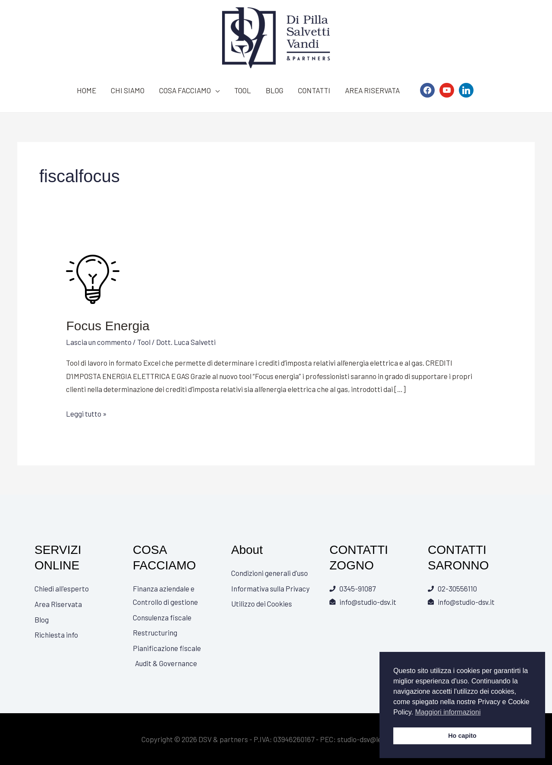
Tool (144, 342)
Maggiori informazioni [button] (447, 712)
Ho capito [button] (462, 735)
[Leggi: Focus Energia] (93, 277)
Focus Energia (107, 326)
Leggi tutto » (86, 412)
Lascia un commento (99, 342)
